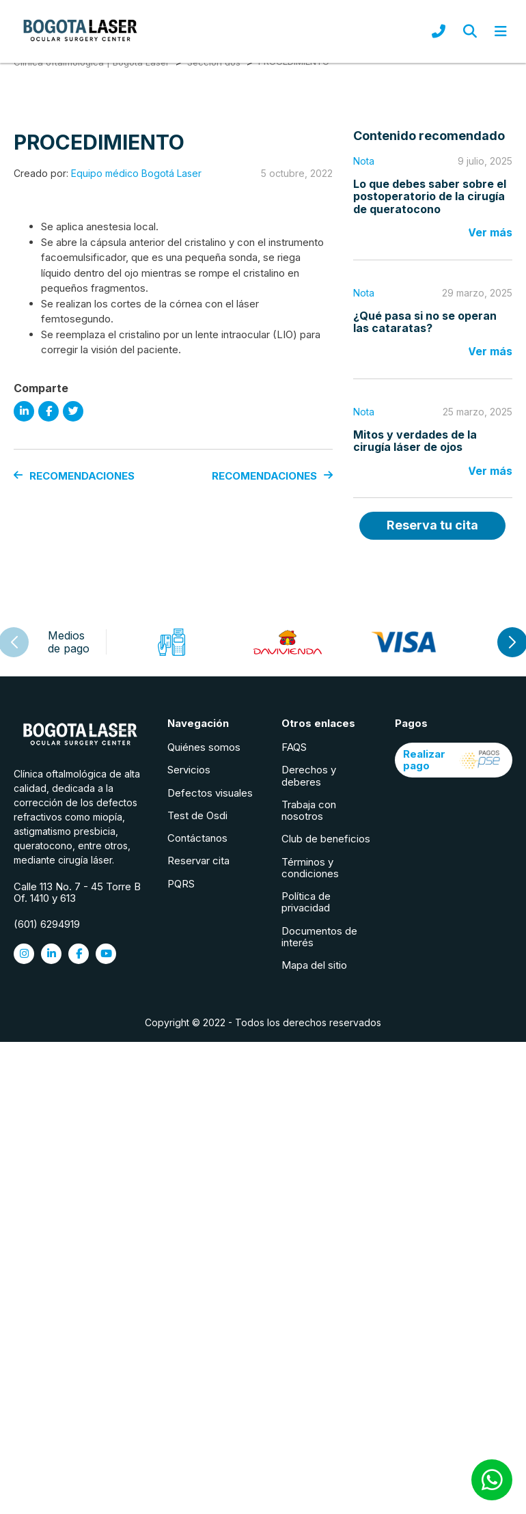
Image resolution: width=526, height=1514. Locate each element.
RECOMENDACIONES (74, 476)
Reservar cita (198, 860)
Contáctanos (197, 837)
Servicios (188, 769)
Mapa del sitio (314, 965)
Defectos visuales (210, 792)
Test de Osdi (197, 815)
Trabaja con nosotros (308, 810)
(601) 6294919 (47, 924)
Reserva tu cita (432, 525)
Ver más (490, 232)
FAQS (294, 747)
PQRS (181, 883)
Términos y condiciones (310, 867)
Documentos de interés (319, 936)
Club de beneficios (325, 838)
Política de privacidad (306, 902)
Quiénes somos (203, 747)
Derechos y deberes (308, 775)
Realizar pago (453, 759)
